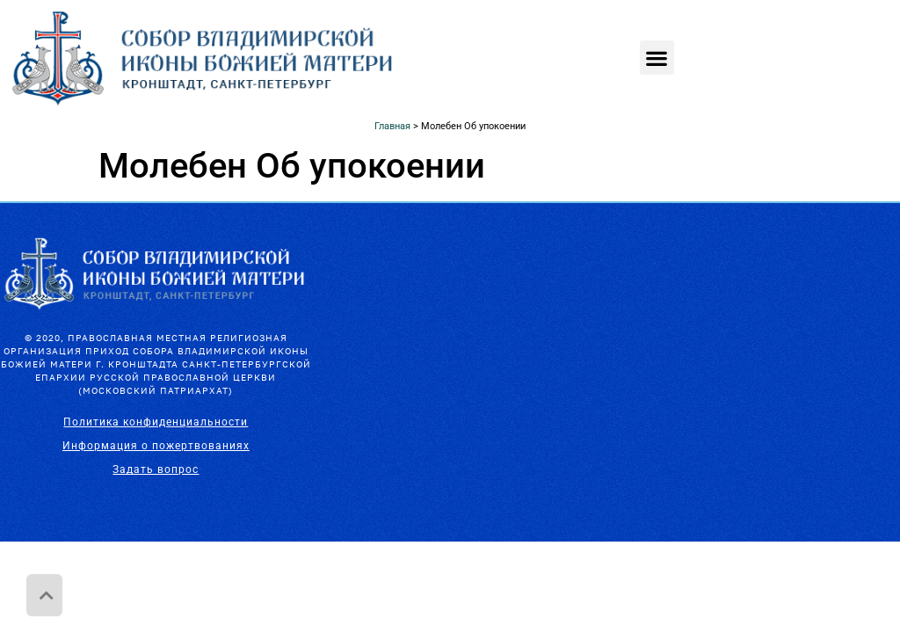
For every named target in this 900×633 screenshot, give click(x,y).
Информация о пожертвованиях (156, 446)
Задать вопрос (155, 469)
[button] (657, 57)
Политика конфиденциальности (155, 422)
